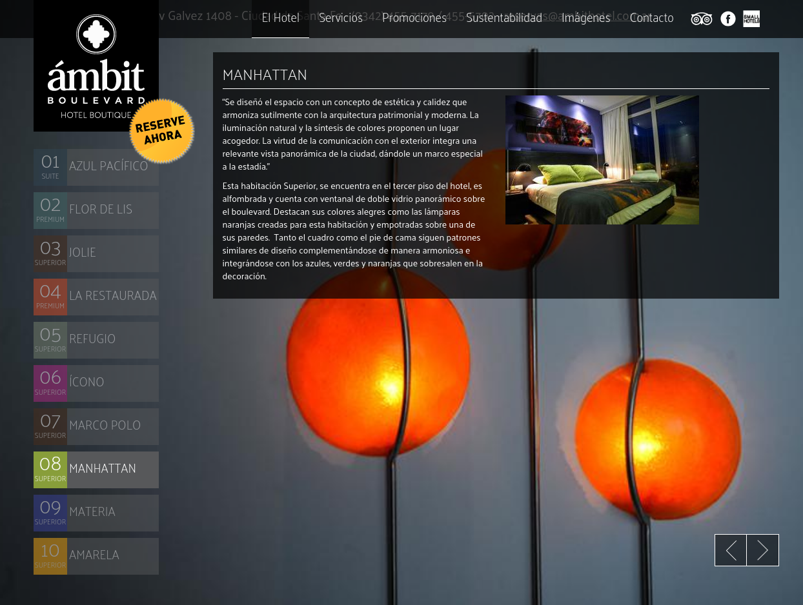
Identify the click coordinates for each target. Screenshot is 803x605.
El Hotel (280, 17)
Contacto (652, 17)
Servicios (341, 17)
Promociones (414, 17)
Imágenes (586, 17)
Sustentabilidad (504, 17)
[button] (161, 130)
